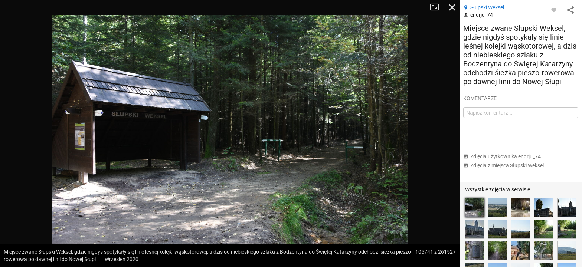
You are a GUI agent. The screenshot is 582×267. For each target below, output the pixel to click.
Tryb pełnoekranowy (437, 7)
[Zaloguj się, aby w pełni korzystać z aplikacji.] (554, 10)
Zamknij (452, 7)
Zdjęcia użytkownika (502, 156)
